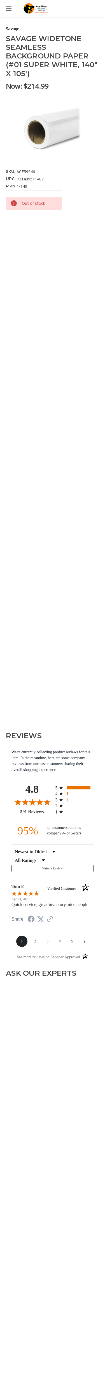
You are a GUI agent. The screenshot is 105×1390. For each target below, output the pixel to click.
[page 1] (21, 941)
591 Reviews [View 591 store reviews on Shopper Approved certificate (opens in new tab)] (36, 811)
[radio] (74, 787)
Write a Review (52, 868)
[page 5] (72, 941)
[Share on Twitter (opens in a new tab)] (40, 919)
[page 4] (59, 941)
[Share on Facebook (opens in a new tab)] (31, 920)
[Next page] (84, 941)
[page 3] (47, 941)
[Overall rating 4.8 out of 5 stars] (32, 802)
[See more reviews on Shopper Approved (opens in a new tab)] (50, 920)
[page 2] (35, 941)
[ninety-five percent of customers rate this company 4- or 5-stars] (53, 830)
